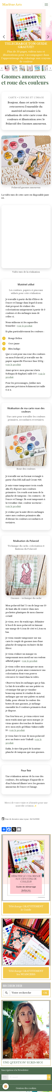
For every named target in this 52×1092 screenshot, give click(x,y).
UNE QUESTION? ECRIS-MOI (23, 1062)
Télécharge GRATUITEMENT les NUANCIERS (26, 973)
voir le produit (24, 326)
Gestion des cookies (26, 1088)
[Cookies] (5, 1086)
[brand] (12, 4)
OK (45, 992)
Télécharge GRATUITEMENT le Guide (26, 908)
